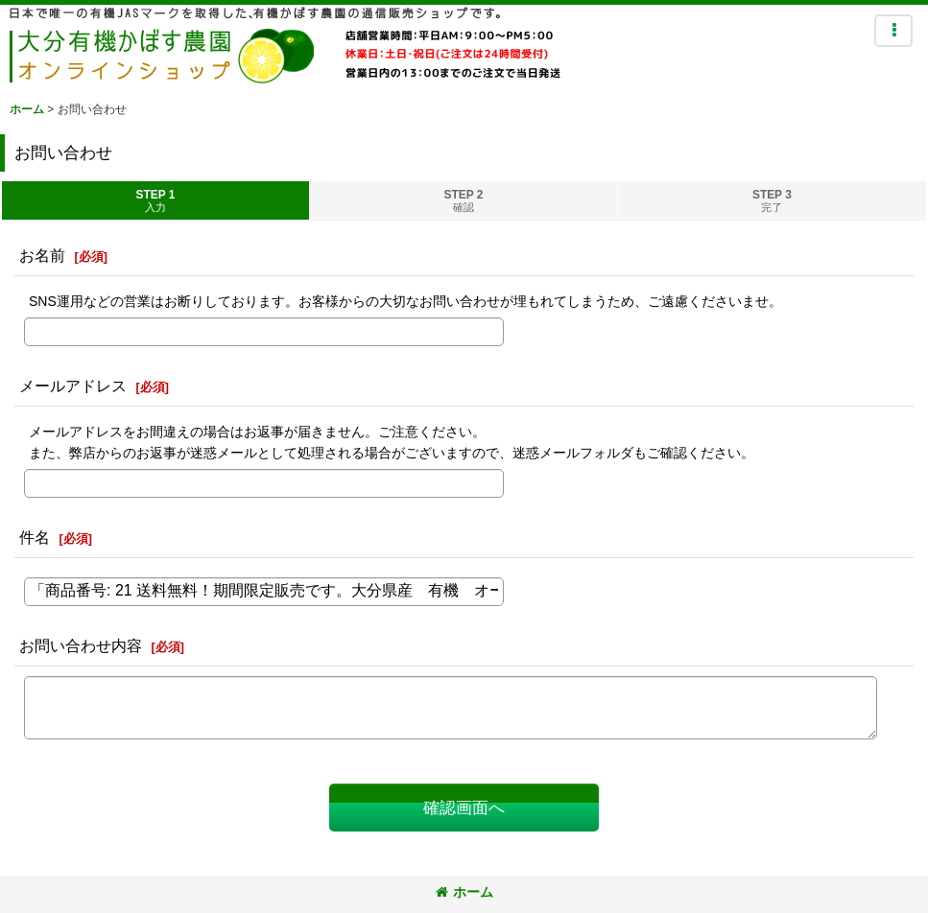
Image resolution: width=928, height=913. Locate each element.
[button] (893, 30)
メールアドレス (73, 385)
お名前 (42, 255)
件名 (34, 537)
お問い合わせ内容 (80, 645)
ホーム (464, 892)
